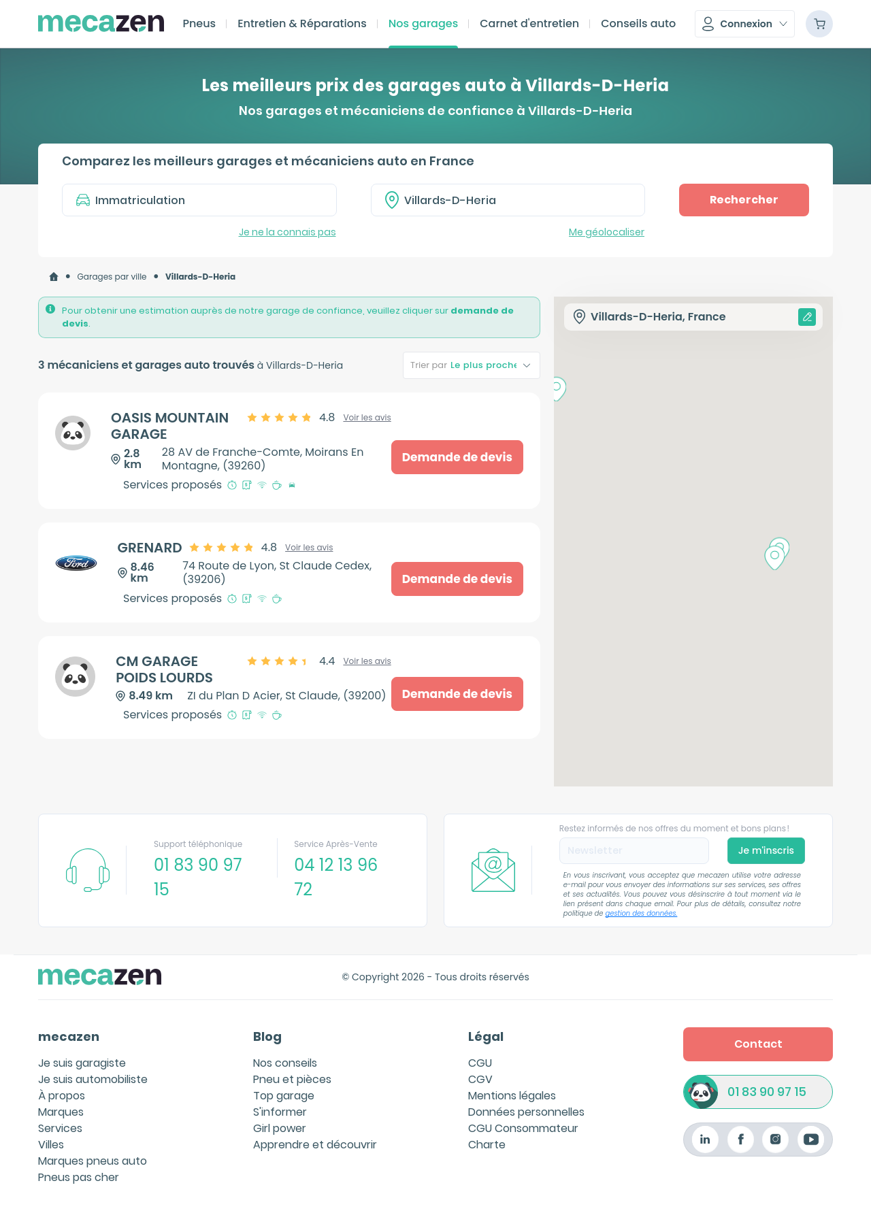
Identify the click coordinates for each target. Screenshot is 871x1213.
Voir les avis (367, 418)
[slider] (292, 418)
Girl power (279, 1128)
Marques (61, 1112)
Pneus (199, 23)
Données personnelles (526, 1112)
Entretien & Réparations (302, 23)
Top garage (283, 1095)
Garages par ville (112, 276)
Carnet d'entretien (529, 23)
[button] (745, 23)
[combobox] (508, 200)
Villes (51, 1144)
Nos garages (423, 23)
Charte (487, 1144)
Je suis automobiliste (93, 1079)
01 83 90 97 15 (766, 1092)
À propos (61, 1095)
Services (60, 1128)
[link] (54, 277)
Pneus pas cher (78, 1177)
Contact (758, 1044)
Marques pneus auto (92, 1161)
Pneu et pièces (292, 1079)
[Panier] (819, 23)
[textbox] (517, 200)
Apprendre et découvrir (315, 1144)
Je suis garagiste (82, 1063)
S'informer (280, 1112)
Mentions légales (512, 1095)
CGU (480, 1063)
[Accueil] (54, 277)
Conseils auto (638, 23)
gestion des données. (642, 913)
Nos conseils (285, 1063)
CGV (480, 1079)
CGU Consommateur (523, 1128)
